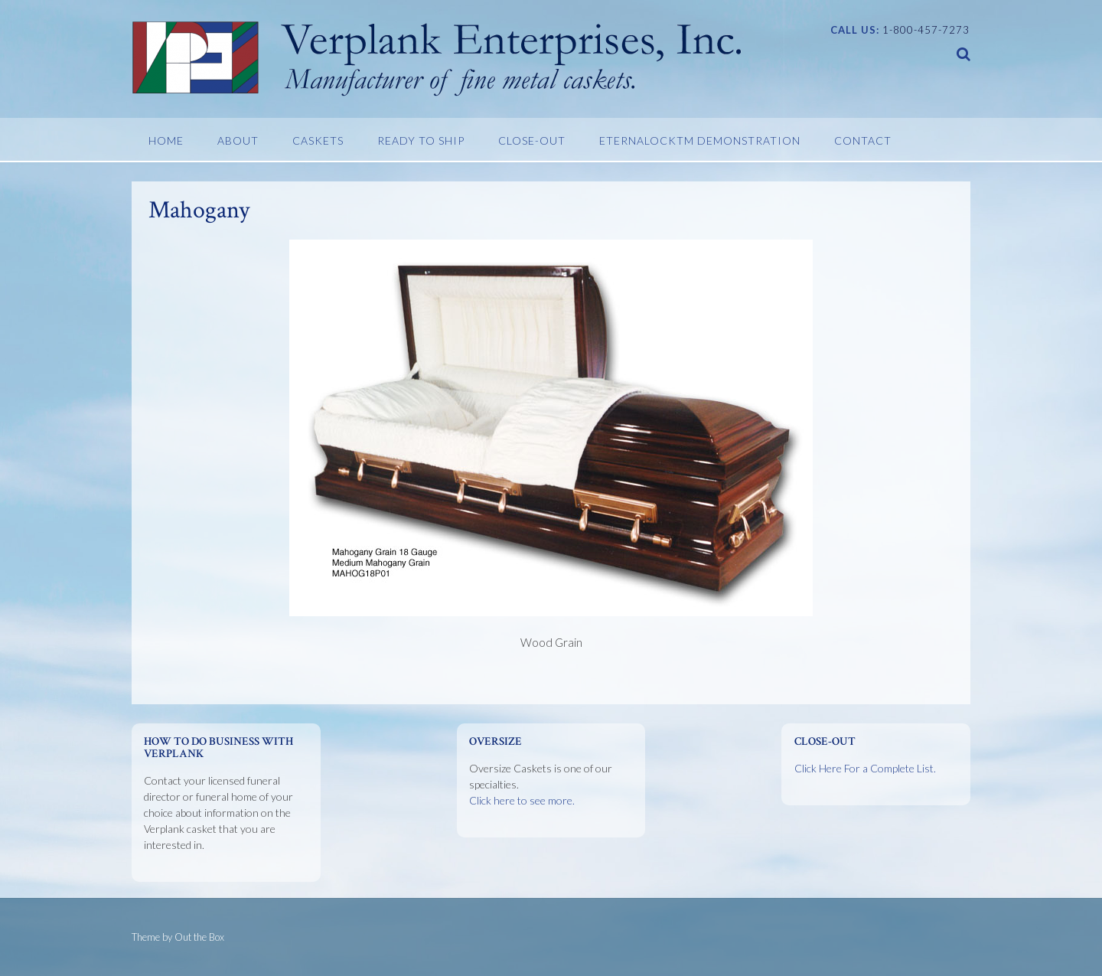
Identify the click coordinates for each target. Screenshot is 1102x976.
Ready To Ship (421, 140)
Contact (863, 140)
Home (166, 140)
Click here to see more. (522, 800)
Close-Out (532, 140)
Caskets (318, 140)
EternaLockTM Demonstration (699, 140)
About (238, 140)
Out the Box (199, 937)
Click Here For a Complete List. (865, 768)
